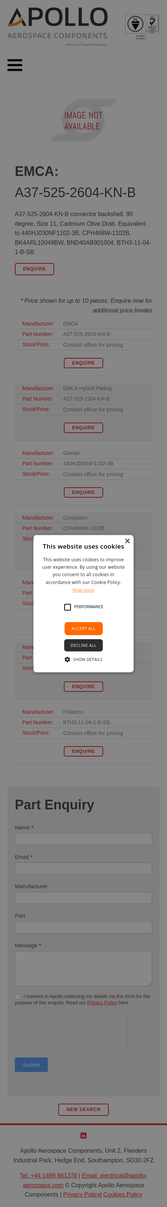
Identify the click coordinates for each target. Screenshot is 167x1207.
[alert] (83, 603)
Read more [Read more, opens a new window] (84, 590)
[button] (67, 607)
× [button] (127, 541)
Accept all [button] (84, 628)
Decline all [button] (83, 645)
